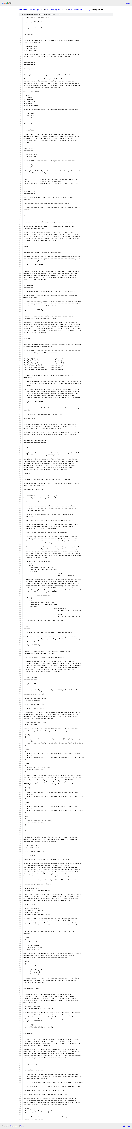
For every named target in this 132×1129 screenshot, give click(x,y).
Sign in (128, 3)
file (58, 14)
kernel (32, 9)
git (38, 9)
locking (87, 9)
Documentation (75, 9)
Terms (22, 1126)
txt (124, 1126)
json (128, 1126)
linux (21, 9)
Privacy (17, 1126)
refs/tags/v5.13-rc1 (58, 9)
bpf (42, 9)
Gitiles (12, 1126)
